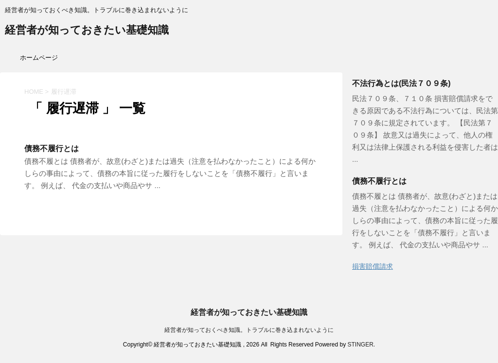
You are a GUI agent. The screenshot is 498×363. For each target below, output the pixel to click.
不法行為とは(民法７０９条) (401, 83)
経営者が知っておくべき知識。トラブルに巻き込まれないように (249, 330)
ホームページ (39, 57)
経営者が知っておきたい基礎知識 (87, 30)
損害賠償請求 (372, 266)
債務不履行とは (51, 148)
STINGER (360, 344)
